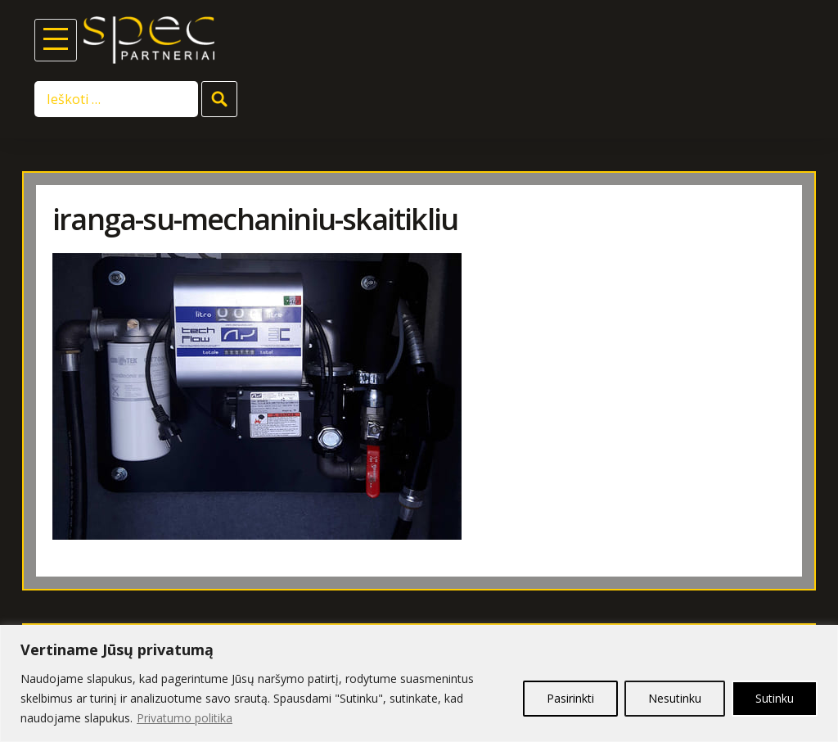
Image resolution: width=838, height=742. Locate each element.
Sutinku (774, 698)
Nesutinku (674, 698)
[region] (419, 683)
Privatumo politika (184, 718)
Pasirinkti (570, 698)
